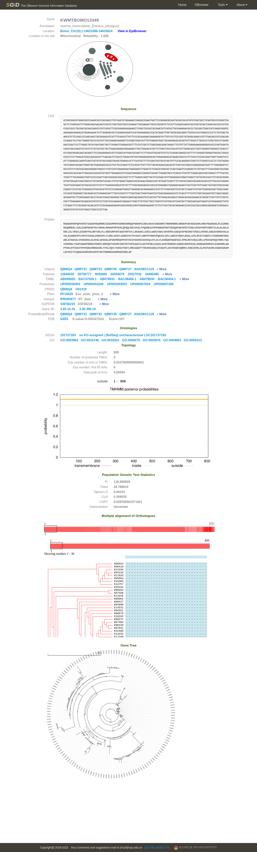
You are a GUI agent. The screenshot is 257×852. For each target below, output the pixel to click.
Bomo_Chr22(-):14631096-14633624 (86, 31)
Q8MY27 (126, 269)
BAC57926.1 (89, 279)
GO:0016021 (111, 340)
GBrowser (201, 4)
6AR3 (64, 319)
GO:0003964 (70, 340)
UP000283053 (118, 284)
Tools (222, 5)
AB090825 (69, 279)
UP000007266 (165, 284)
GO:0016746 (91, 340)
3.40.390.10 (88, 309)
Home (182, 4)
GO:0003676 (152, 340)
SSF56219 (68, 304)
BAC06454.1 (168, 279)
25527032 (136, 274)
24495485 (153, 274)
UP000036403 (72, 284)
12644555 (69, 274)
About (241, 5)
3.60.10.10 (68, 309)
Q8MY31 (82, 269)
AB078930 (149, 279)
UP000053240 (95, 284)
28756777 (86, 274)
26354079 (119, 274)
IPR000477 (68, 299)
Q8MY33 (96, 269)
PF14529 (67, 294)
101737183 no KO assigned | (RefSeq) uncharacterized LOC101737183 (113, 335)
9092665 (102, 274)
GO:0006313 (193, 340)
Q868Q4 (67, 269)
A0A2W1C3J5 (145, 269)
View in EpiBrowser (132, 31)
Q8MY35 (111, 269)
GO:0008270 (132, 340)
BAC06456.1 (129, 279)
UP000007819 (142, 284)
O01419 (82, 289)
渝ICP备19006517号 (156, 847)
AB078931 (109, 279)
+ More (161, 269)
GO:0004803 (173, 340)
